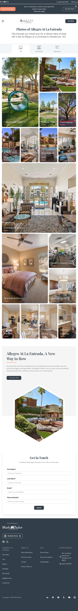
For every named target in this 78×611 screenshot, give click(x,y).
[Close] (54, 286)
